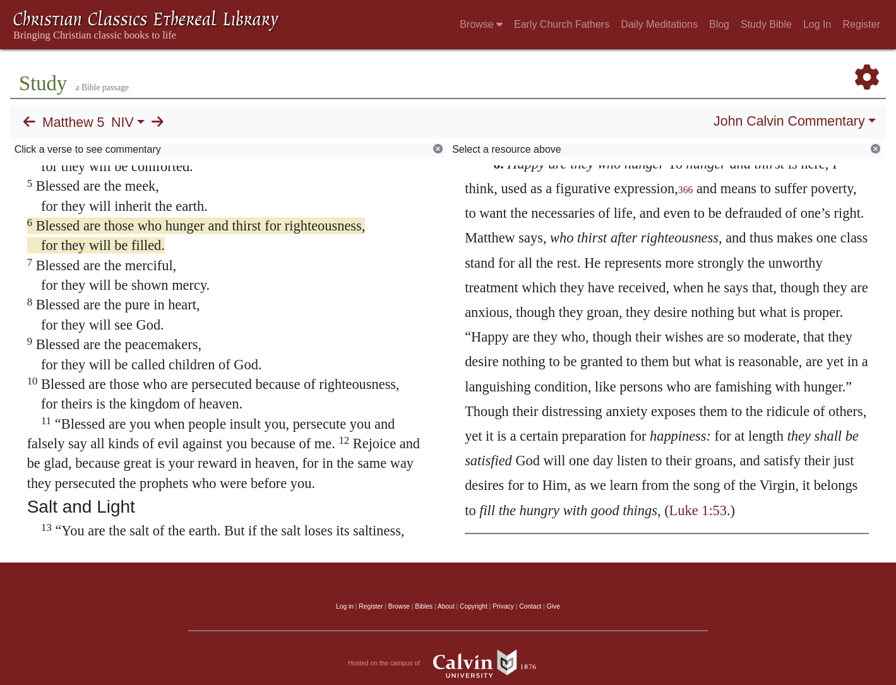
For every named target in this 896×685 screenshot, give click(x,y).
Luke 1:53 (698, 510)
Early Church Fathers (561, 24)
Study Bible (766, 24)
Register (861, 24)
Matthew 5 (73, 122)
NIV (122, 122)
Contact (530, 606)
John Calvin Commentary (789, 121)
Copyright (473, 606)
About (446, 606)
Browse (481, 24)
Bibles (424, 606)
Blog (719, 24)
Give (553, 606)
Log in (345, 606)
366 (685, 189)
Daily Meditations (659, 24)
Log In (817, 24)
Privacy (503, 606)
